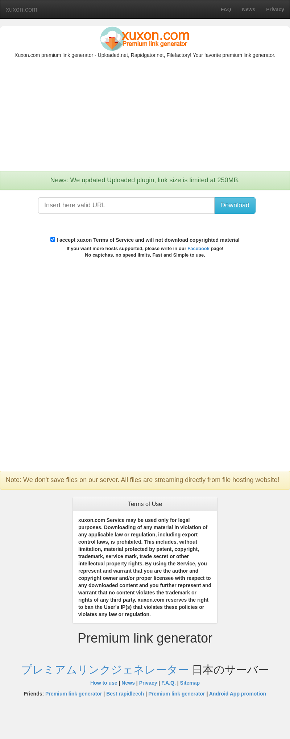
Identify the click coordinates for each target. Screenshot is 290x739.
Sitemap (190, 683)
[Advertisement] (145, 116)
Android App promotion (237, 694)
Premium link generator (73, 694)
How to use (103, 683)
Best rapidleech (125, 694)
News (128, 683)
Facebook (198, 248)
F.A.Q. (168, 683)
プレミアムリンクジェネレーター (106, 670)
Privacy (148, 683)
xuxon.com (21, 9)
